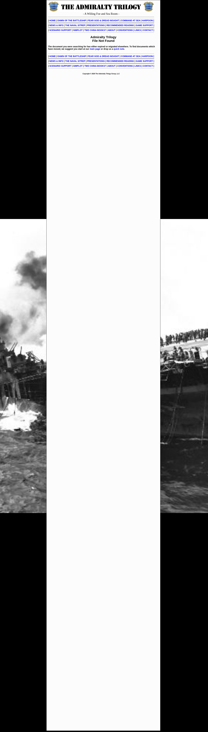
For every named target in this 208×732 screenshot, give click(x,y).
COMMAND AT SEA (130, 20)
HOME (52, 20)
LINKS (138, 30)
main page (95, 49)
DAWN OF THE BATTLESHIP (71, 20)
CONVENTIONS (125, 30)
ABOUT (112, 30)
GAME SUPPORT (144, 25)
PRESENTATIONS (96, 25)
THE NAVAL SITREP (75, 25)
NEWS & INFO (56, 25)
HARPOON (147, 20)
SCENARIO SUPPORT (60, 30)
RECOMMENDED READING (120, 25)
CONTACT (148, 30)
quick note (119, 49)
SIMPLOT (77, 30)
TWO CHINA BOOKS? (95, 30)
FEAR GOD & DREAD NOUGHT (103, 20)
